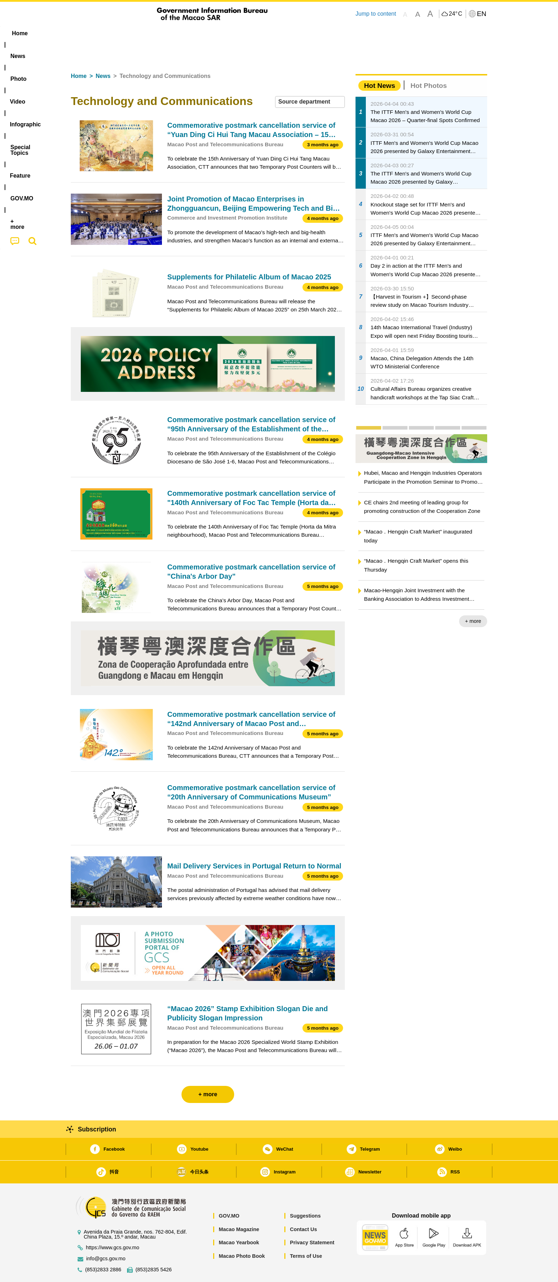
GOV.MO (229, 1194)
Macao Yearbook (239, 1221)
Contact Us (303, 1207)
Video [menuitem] (176, 33)
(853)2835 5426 (154, 1248)
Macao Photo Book (242, 1234)
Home (78, 54)
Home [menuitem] (85, 33)
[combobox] (309, 80)
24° (455, 14)
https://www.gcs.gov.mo (112, 1226)
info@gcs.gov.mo (105, 1237)
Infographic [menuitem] (213, 33)
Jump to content (376, 14)
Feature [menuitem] (306, 33)
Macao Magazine (239, 1207)
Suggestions (305, 1194)
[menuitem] (115, 33)
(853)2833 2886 (103, 1248)
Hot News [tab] (379, 64)
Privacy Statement (312, 1221)
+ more (473, 599)
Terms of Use (306, 1234)
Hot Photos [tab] (428, 64)
